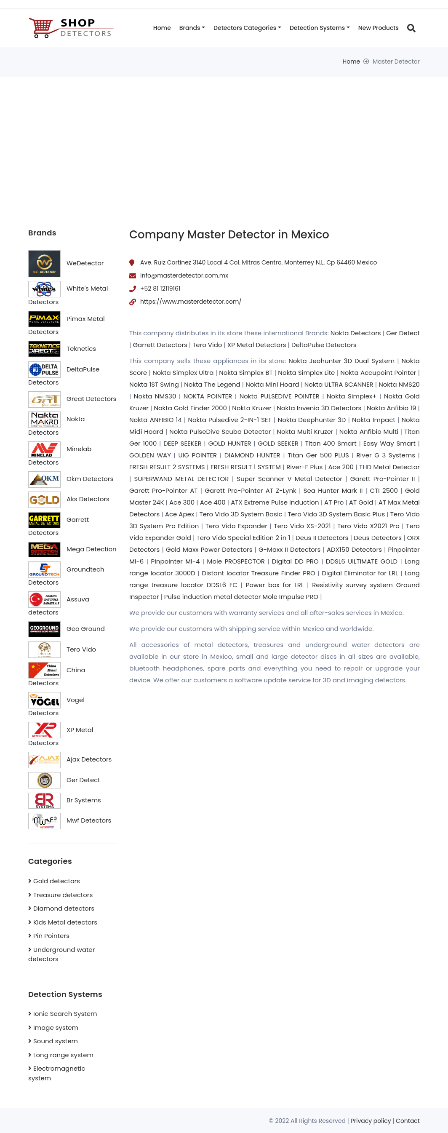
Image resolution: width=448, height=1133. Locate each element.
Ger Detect (403, 333)
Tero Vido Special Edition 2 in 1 (244, 537)
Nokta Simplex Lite (306, 372)
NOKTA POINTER (208, 396)
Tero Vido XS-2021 (302, 525)
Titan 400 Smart (331, 443)
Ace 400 (213, 502)
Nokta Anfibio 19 (391, 407)
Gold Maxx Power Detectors (209, 549)
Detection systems (317, 28)
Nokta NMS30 (155, 396)
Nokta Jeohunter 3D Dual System (341, 360)
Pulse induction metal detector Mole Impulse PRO (241, 596)
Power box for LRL (275, 584)
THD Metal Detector (389, 466)
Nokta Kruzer (251, 407)
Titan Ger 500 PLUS (318, 455)
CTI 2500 (384, 490)
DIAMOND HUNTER (252, 455)
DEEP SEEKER (182, 443)
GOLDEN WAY (150, 455)
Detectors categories (244, 28)
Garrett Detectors (160, 344)
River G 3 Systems (385, 455)
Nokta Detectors (356, 333)
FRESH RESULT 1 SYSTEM (246, 466)
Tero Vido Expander (236, 525)
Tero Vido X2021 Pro (368, 525)
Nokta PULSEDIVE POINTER (280, 396)
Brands (189, 28)
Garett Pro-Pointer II (382, 478)
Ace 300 (182, 502)
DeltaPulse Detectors (324, 344)
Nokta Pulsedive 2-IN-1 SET (229, 419)
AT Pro (334, 502)
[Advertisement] (224, 140)
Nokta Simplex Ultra (182, 372)
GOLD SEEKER (278, 443)
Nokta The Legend (212, 384)
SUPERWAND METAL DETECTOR (181, 478)
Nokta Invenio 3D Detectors (319, 407)
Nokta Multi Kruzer (305, 431)
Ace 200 (341, 466)
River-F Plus (304, 466)
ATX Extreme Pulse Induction (275, 502)
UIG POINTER (197, 455)
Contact (408, 1121)
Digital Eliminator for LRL (360, 573)
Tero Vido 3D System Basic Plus (336, 514)
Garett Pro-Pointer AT (163, 490)
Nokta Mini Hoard (272, 384)
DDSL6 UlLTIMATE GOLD (361, 561)
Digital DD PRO (295, 561)
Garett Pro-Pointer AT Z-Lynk (250, 490)
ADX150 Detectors (354, 549)
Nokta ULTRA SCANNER (338, 384)
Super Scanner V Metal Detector (289, 478)
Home (162, 28)
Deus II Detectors (322, 537)
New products (378, 28)
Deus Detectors (378, 537)
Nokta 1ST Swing (154, 384)
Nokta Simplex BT (245, 372)
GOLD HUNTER (229, 443)
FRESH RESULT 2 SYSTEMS (167, 466)
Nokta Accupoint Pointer (378, 372)
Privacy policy (371, 1121)
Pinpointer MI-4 (175, 561)
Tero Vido (207, 344)
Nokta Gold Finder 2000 (190, 407)
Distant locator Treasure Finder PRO (258, 573)
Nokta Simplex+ (351, 396)
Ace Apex (179, 514)
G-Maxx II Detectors (289, 549)
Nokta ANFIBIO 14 (155, 419)
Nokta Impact (373, 419)
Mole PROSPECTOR (236, 561)
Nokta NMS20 (399, 384)
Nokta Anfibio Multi (368, 431)
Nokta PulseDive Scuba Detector (220, 431)
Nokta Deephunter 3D (312, 419)
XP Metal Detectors (256, 344)
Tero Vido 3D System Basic (241, 514)
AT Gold (361, 502)
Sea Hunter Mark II (333, 490)
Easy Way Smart (389, 443)
